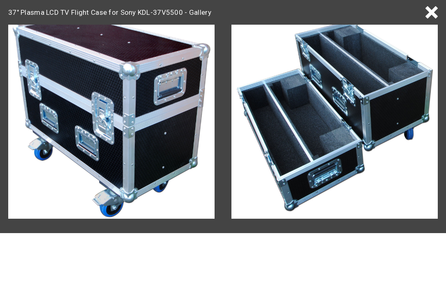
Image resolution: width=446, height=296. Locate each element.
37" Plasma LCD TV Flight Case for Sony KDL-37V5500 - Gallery (109, 12)
